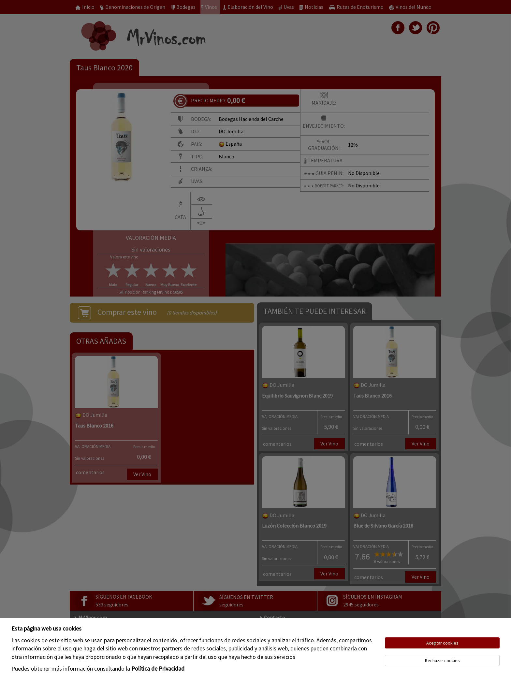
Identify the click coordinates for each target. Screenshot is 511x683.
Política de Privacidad (157, 668)
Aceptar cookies (442, 643)
